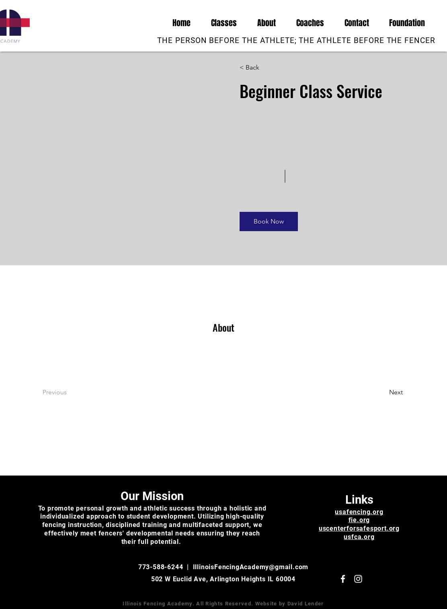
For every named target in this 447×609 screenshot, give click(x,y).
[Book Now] (269, 221)
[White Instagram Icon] (430, 16)
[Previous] (66, 392)
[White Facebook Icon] (418, 16)
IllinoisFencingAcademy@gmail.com (251, 567)
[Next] (381, 392)
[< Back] (263, 67)
